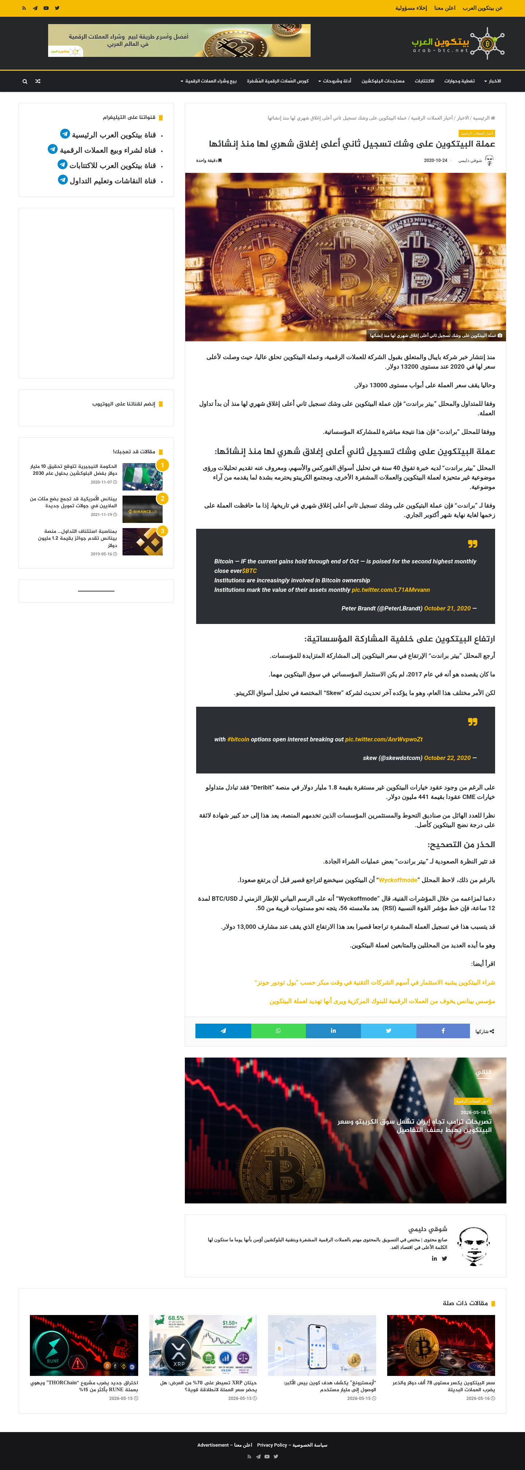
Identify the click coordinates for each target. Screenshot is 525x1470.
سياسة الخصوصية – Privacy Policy (292, 1445)
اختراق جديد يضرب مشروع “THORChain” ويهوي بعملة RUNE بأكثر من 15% (84, 1386)
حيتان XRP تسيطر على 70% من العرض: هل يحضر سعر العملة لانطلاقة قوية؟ (208, 1386)
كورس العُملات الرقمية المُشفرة (278, 81)
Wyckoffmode (398, 880)
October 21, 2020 (447, 608)
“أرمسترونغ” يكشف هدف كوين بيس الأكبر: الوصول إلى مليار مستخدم (330, 1386)
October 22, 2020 (447, 757)
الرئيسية (484, 118)
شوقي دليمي (470, 160)
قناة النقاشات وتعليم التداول (113, 181)
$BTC (249, 571)
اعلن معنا (444, 8)
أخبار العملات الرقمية (431, 118)
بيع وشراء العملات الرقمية (211, 81)
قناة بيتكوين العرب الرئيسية (114, 135)
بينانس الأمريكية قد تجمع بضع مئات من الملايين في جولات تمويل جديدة (73, 503)
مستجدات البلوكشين (383, 81)
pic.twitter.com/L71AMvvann (391, 590)
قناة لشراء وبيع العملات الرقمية (108, 150)
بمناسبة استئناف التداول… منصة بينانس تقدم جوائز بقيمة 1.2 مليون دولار (77, 538)
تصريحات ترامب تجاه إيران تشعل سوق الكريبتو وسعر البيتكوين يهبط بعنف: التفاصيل (415, 1126)
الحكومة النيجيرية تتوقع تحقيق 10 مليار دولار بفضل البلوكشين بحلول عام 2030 (73, 470)
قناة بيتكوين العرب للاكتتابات (111, 166)
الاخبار (495, 81)
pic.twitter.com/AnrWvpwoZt (384, 739)
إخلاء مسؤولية (411, 8)
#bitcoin (238, 739)
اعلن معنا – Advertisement (225, 1445)
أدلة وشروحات (337, 81)
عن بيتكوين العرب (483, 8)
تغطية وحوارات (459, 81)
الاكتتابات (424, 81)
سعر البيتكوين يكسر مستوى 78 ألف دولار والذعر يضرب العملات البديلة (444, 1386)
